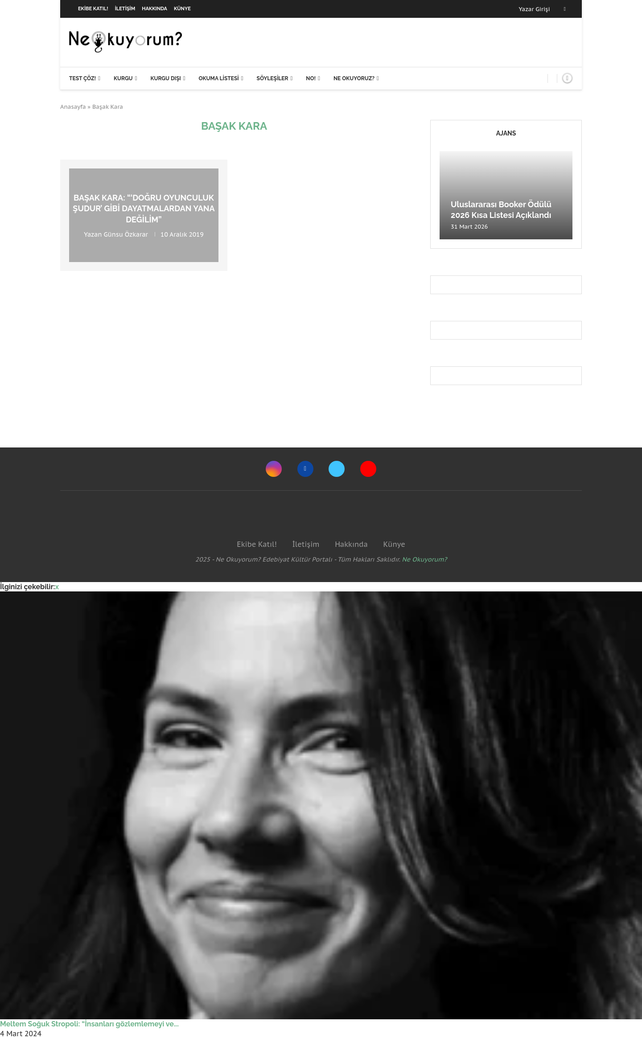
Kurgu (123, 78)
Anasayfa (73, 107)
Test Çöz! (82, 78)
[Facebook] (565, 9)
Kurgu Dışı (165, 78)
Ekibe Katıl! (93, 9)
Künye (182, 9)
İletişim (125, 9)
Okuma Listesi (218, 78)
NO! (311, 78)
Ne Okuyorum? (424, 559)
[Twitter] (337, 469)
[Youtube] (368, 469)
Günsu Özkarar (125, 234)
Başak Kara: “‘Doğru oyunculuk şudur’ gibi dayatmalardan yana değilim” (143, 208)
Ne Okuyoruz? (353, 78)
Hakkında (154, 9)
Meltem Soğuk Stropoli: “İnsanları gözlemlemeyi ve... (89, 1024)
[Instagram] (274, 469)
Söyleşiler (272, 78)
